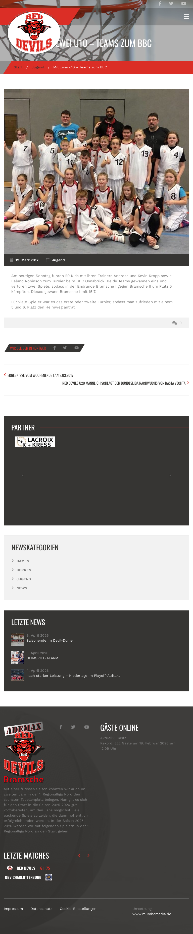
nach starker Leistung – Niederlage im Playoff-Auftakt (73, 676)
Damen (23, 561)
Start (18, 67)
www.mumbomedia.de (151, 914)
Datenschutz (41, 909)
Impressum (13, 909)
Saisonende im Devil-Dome (49, 640)
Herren (24, 570)
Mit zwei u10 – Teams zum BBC (96, 43)
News (22, 588)
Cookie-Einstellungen (78, 909)
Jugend (38, 67)
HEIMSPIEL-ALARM (42, 658)
